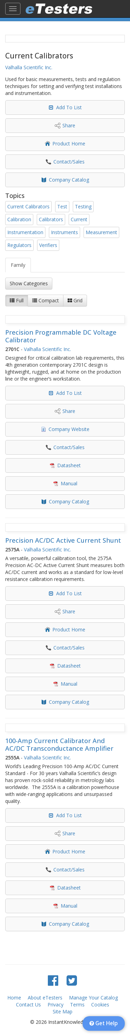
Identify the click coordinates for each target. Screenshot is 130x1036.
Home (14, 997)
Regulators (19, 245)
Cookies (100, 1004)
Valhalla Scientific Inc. (28, 67)
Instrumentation (25, 232)
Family (18, 265)
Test (62, 206)
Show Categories (29, 283)
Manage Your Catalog (93, 997)
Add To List (69, 107)
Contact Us (28, 1004)
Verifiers (48, 245)
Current (79, 219)
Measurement (101, 232)
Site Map (62, 1011)
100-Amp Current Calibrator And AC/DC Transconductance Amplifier (59, 744)
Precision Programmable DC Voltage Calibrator (60, 336)
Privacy (55, 1004)
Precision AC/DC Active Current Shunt (63, 540)
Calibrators (51, 219)
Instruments (64, 232)
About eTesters (45, 997)
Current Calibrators (28, 206)
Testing (83, 206)
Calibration (19, 219)
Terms (77, 1004)
